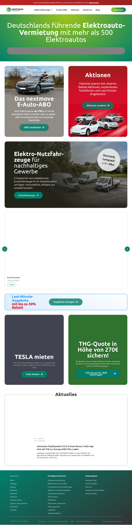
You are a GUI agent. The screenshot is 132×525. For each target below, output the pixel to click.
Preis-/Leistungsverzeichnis (58, 521)
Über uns (88, 487)
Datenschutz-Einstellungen (112, 521)
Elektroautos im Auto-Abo (57, 484)
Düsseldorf (14, 507)
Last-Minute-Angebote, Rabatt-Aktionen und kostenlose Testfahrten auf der (66, 3)
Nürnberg (13, 490)
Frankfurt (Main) (16, 500)
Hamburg (13, 497)
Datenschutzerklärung (84, 521)
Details (11, 285)
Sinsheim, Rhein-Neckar (18, 503)
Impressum (43, 521)
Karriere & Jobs (91, 480)
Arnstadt (13, 510)
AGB (72, 521)
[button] (4, 249)
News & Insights (91, 484)
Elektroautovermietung (56, 480)
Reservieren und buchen (57, 503)
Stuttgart (13, 484)
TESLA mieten (53, 497)
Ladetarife (51, 510)
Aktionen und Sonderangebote (59, 490)
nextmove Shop (91, 493)
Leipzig (12, 487)
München (13, 493)
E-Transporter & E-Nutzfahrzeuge (60, 487)
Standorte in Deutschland (94, 490)
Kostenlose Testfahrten (56, 493)
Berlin (12, 480)
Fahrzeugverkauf (54, 507)
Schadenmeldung (54, 513)
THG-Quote (52, 500)
